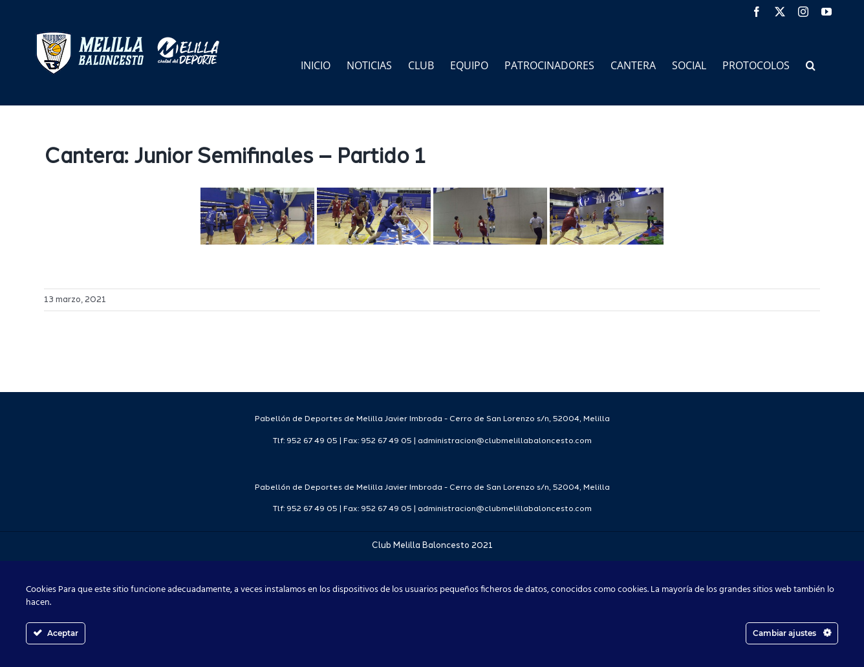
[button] (810, 64)
